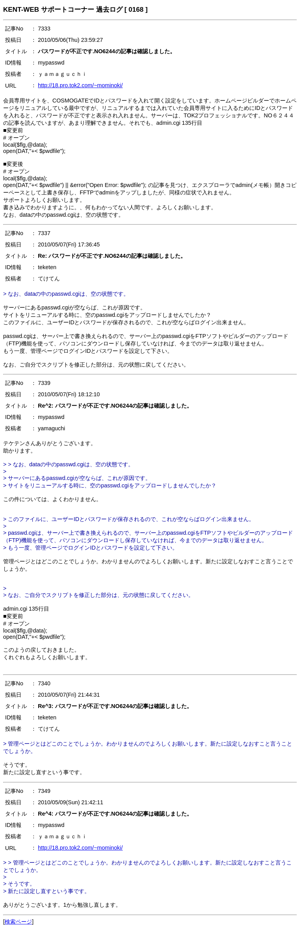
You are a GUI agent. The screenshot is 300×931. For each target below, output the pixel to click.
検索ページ (18, 921)
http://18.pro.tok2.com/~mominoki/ (80, 85)
